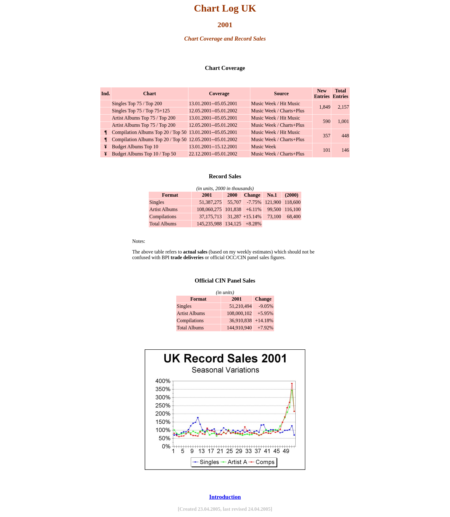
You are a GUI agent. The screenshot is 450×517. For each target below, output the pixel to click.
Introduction (225, 497)
